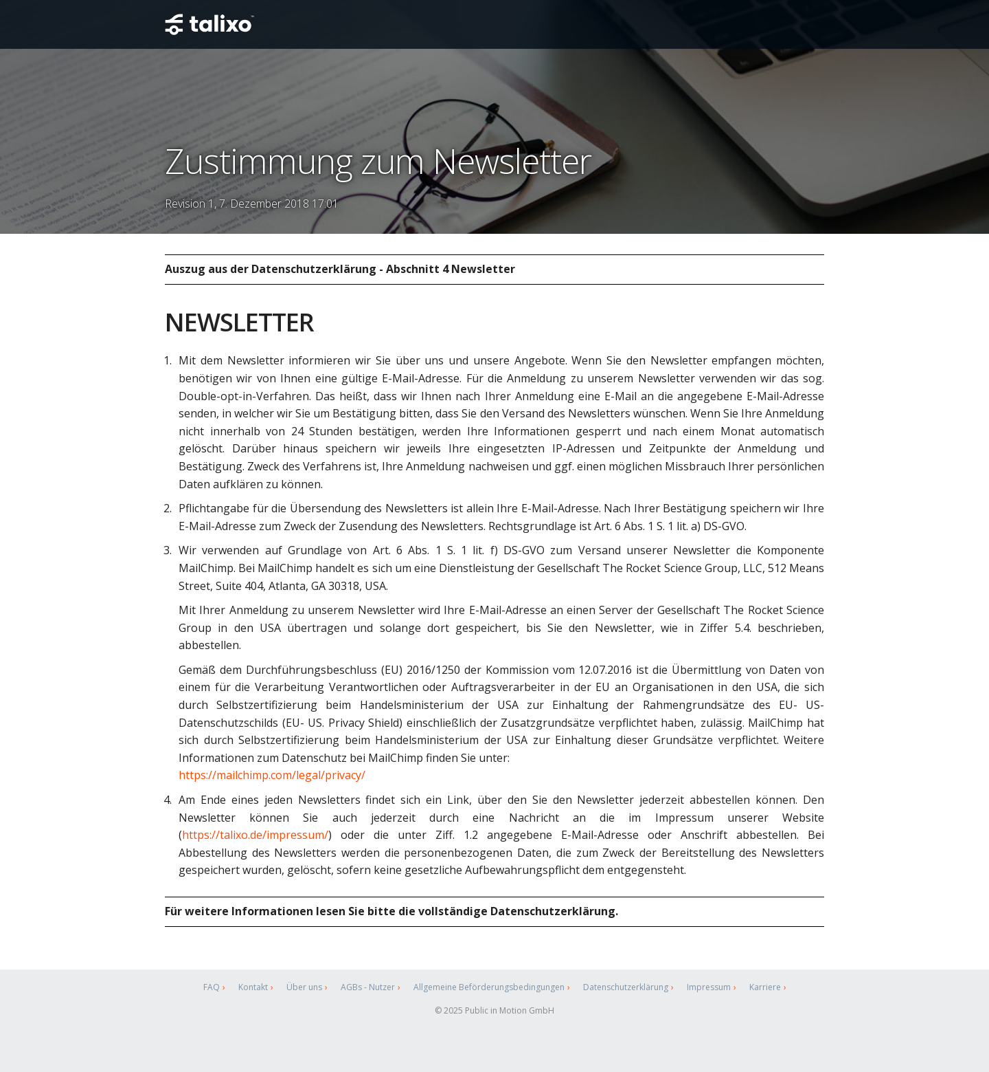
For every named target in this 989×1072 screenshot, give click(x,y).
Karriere (765, 987)
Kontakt (253, 987)
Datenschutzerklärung (625, 987)
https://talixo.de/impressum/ (255, 834)
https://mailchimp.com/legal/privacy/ (272, 775)
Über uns (304, 987)
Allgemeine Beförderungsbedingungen (489, 987)
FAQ (211, 987)
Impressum (709, 987)
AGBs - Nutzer (368, 987)
